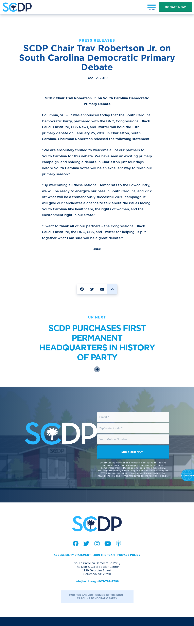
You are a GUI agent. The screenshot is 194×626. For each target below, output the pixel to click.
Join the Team (104, 564)
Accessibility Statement (70, 564)
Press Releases (97, 40)
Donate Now (175, 7)
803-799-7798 (108, 590)
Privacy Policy (131, 564)
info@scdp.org (85, 590)
